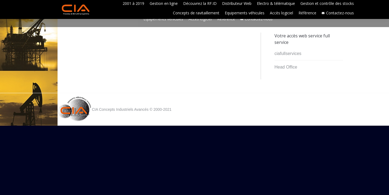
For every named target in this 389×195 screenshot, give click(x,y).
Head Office (285, 67)
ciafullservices (287, 53)
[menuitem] (133, 3)
